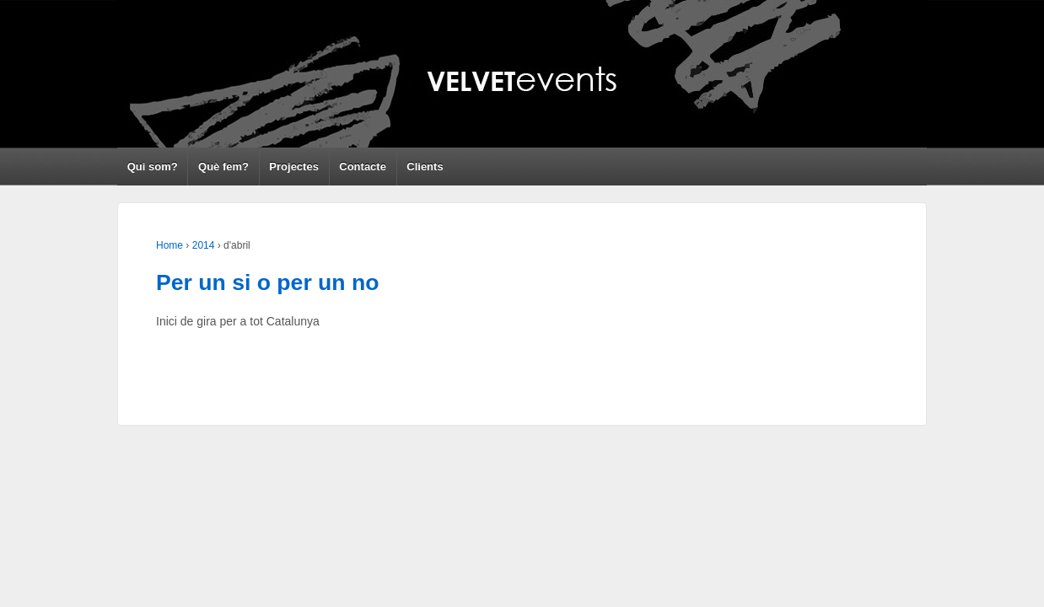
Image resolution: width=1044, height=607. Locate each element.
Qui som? (152, 166)
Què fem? (223, 166)
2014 (203, 245)
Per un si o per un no (267, 282)
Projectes (294, 166)
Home (169, 245)
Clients (424, 166)
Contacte (362, 166)
